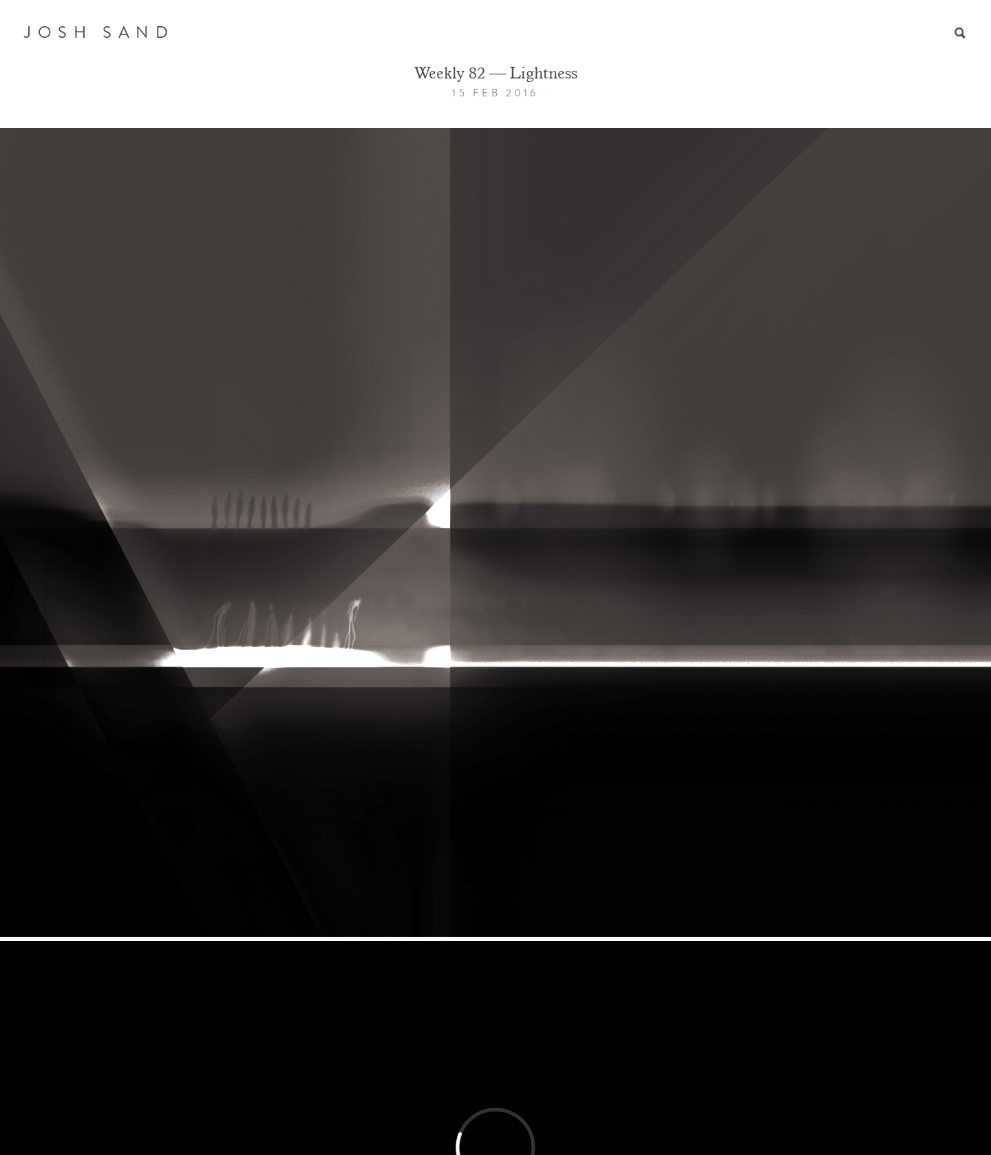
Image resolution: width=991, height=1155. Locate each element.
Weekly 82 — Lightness (495, 75)
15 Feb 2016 (495, 92)
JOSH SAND (99, 32)
